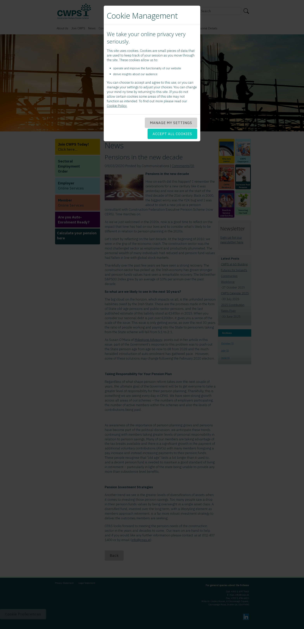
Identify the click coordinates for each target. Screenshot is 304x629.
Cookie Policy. (117, 105)
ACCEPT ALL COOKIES (172, 133)
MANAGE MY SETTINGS (171, 122)
